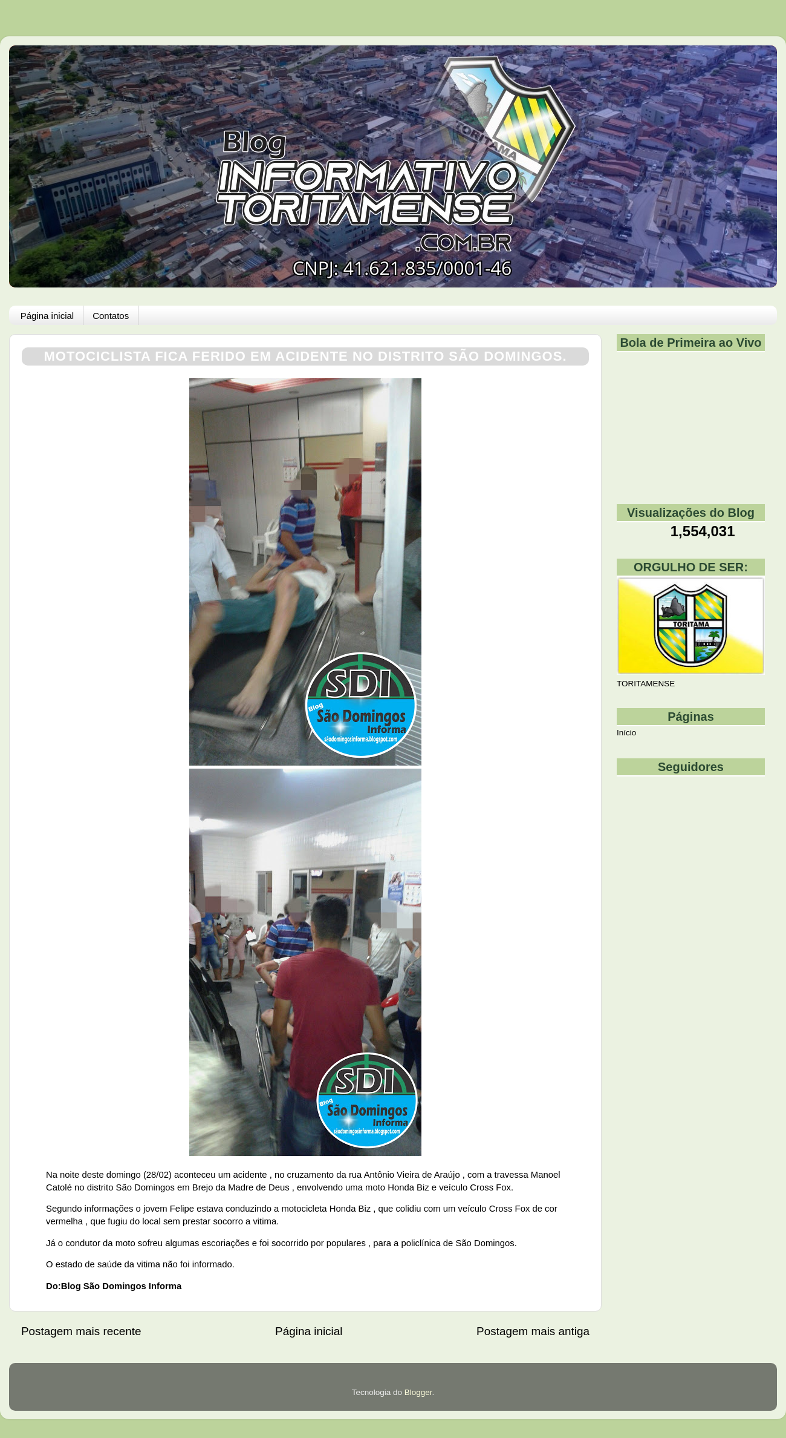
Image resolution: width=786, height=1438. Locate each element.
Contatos (111, 315)
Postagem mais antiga (533, 1331)
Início (626, 732)
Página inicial (47, 315)
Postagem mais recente (81, 1331)
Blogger (418, 1392)
